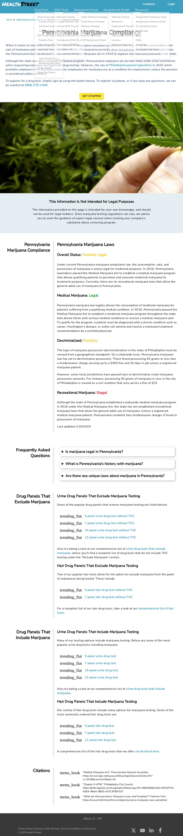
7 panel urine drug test (100, 663)
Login (171, 4)
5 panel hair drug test (99, 726)
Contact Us (89, 828)
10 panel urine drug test (101, 670)
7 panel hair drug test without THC (109, 597)
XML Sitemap (52, 828)
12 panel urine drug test (101, 677)
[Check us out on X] (133, 831)
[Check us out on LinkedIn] (151, 831)
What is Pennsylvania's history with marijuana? (104, 463)
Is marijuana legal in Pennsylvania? (94, 451)
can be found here (147, 751)
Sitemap (38, 828)
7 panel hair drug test (99, 733)
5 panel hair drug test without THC (109, 590)
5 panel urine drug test (100, 656)
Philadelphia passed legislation (130, 65)
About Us (89, 819)
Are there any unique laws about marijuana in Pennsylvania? (115, 475)
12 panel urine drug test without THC (110, 537)
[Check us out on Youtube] (142, 831)
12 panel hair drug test (100, 740)
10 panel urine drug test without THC (110, 530)
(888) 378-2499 (36, 85)
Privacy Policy (25, 828)
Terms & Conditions (71, 828)
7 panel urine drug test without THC (109, 523)
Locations (149, 4)
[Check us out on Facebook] (160, 831)
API (99, 819)
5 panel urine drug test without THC (109, 516)
